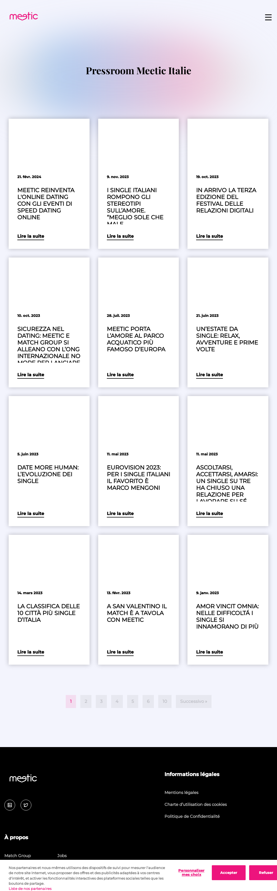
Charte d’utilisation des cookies (195, 804)
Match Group (17, 855)
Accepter (229, 877)
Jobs (62, 855)
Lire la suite (30, 236)
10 (165, 701)
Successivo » (193, 701)
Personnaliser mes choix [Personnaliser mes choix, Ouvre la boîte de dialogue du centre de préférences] (191, 877)
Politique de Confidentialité (192, 816)
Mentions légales (181, 792)
